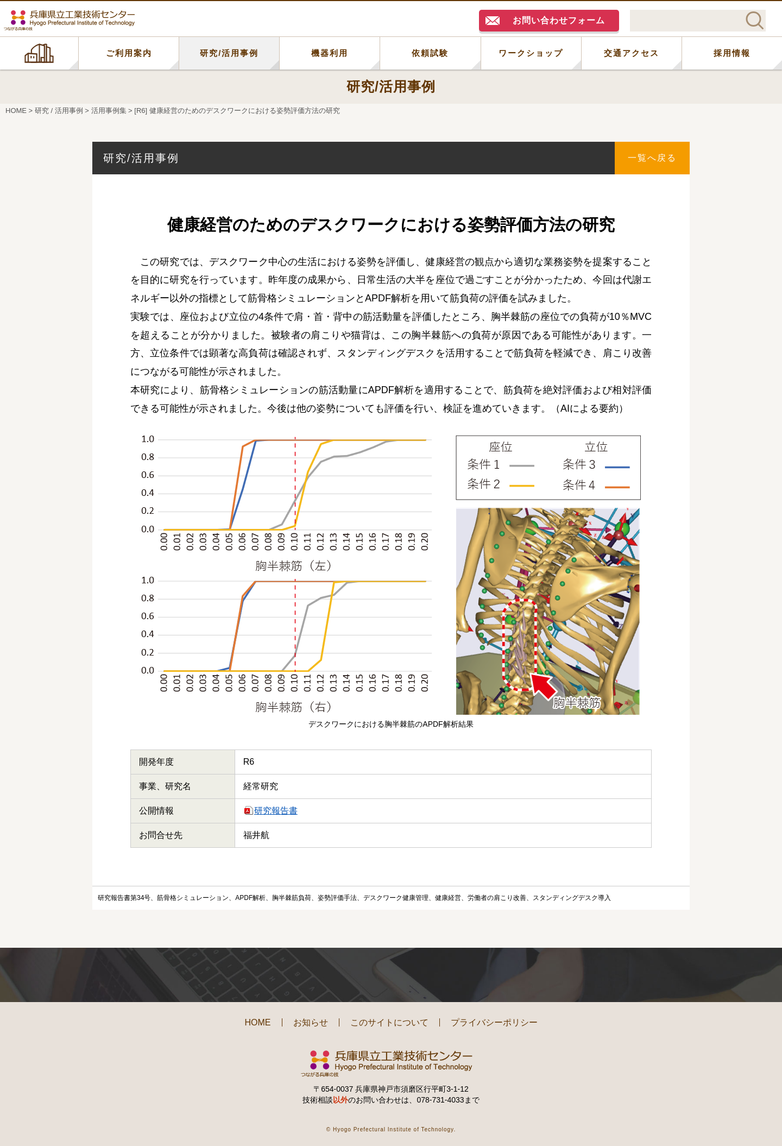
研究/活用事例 (229, 53)
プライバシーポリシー (494, 1022)
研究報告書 (276, 810)
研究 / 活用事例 (59, 110)
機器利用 (329, 53)
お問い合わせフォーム (559, 20)
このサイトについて (389, 1022)
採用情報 (732, 53)
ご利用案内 (129, 53)
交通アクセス (631, 53)
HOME (39, 53)
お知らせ (310, 1022)
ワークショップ (531, 53)
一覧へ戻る (652, 157)
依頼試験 (430, 53)
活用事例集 (109, 110)
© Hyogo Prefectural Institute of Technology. (391, 1129)
